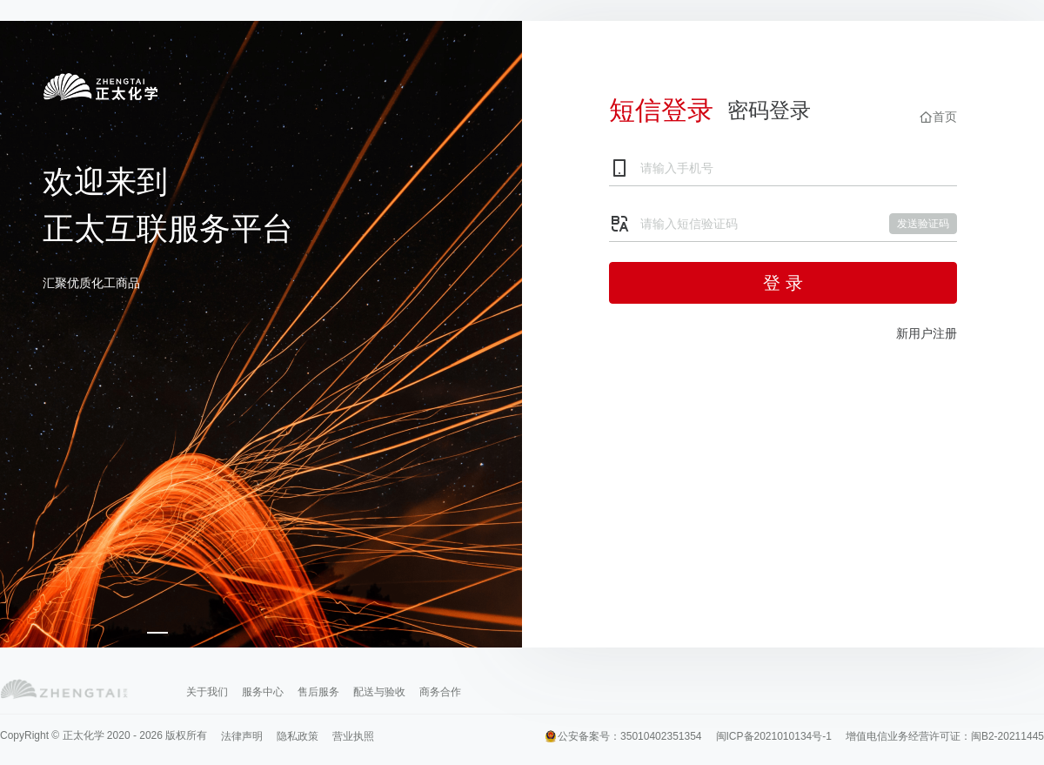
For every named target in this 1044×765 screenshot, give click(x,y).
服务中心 (263, 692)
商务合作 (440, 692)
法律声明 (242, 736)
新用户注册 (926, 333)
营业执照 (353, 736)
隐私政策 (297, 736)
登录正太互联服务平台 (100, 94)
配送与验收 (379, 692)
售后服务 (318, 692)
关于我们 (207, 692)
